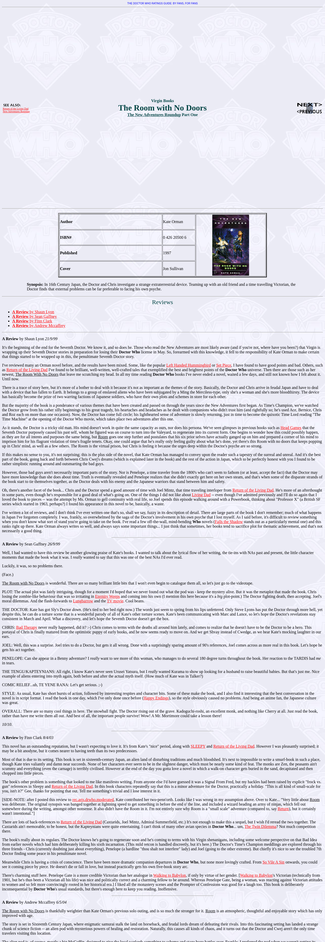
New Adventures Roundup (16, 111)
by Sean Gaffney (34, 316)
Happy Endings (156, 698)
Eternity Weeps (107, 596)
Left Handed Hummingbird (188, 365)
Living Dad (201, 495)
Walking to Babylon (169, 875)
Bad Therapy (26, 627)
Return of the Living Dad (15, 108)
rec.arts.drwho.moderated (93, 799)
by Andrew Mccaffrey (38, 325)
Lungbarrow (83, 601)
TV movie (115, 601)
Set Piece (223, 365)
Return (283, 809)
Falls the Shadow (229, 522)
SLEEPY (198, 746)
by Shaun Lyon (33, 312)
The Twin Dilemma (260, 826)
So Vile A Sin (273, 862)
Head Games (291, 428)
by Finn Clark (32, 321)
